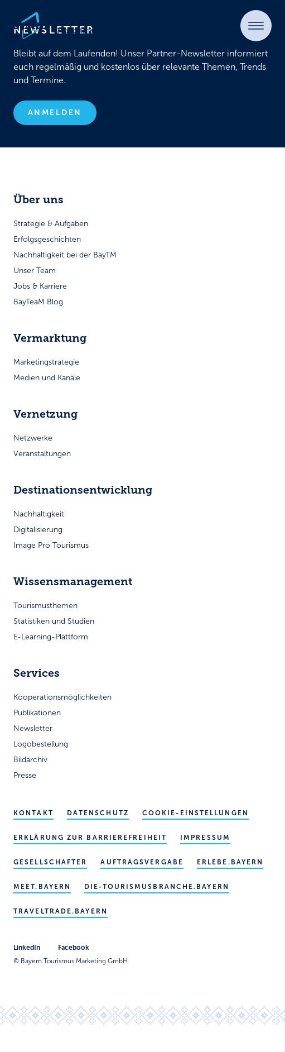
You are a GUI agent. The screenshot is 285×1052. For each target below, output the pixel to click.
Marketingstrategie (46, 362)
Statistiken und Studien (53, 621)
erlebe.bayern (230, 862)
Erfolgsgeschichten (47, 239)
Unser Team (34, 270)
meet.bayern (42, 887)
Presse (24, 775)
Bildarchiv (30, 759)
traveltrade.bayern (60, 911)
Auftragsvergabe (141, 862)
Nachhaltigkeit (38, 514)
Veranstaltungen (42, 453)
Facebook (73, 947)
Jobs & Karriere (40, 286)
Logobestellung (40, 744)
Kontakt (33, 813)
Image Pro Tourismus (51, 545)
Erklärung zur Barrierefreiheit (90, 837)
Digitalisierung (37, 529)
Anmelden (55, 112)
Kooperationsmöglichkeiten (62, 697)
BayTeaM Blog (38, 302)
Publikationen (37, 713)
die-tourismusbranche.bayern (156, 887)
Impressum (205, 837)
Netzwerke (32, 438)
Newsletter (32, 728)
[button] (256, 25)
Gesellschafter (50, 862)
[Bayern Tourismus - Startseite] (70, 25)
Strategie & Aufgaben (50, 223)
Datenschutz (98, 813)
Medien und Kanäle (46, 377)
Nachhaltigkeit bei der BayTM (65, 255)
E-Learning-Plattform (50, 637)
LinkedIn (26, 947)
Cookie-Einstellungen (195, 813)
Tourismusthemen (45, 605)
